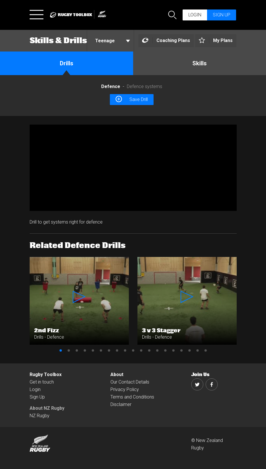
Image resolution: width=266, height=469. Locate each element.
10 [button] (133, 350)
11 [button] (141, 350)
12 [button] (149, 350)
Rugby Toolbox (46, 374)
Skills (199, 63)
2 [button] (69, 350)
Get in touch (42, 382)
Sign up (221, 15)
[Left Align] (166, 40)
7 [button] (109, 350)
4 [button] (85, 350)
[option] (133, 168)
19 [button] (205, 350)
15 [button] (173, 350)
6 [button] (101, 350)
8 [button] (117, 350)
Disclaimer (120, 404)
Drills (66, 63)
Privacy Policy (124, 389)
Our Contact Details (129, 382)
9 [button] (125, 350)
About (116, 374)
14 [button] (165, 350)
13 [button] (157, 350)
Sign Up (37, 397)
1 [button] (61, 350)
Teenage (112, 40)
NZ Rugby (39, 415)
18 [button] (197, 350)
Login (194, 15)
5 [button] (93, 350)
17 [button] (189, 350)
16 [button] (181, 350)
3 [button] (77, 350)
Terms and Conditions (132, 397)
